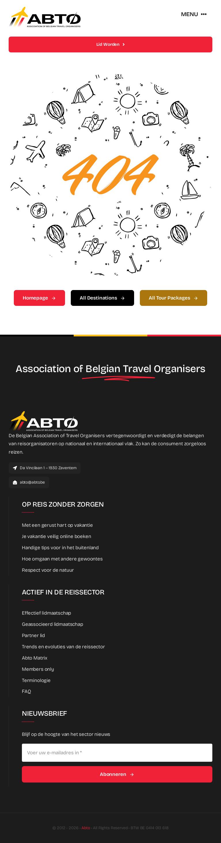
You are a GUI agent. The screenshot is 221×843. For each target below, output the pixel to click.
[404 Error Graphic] (110, 76)
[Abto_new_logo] (45, 8)
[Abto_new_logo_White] (43, 413)
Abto (85, 827)
